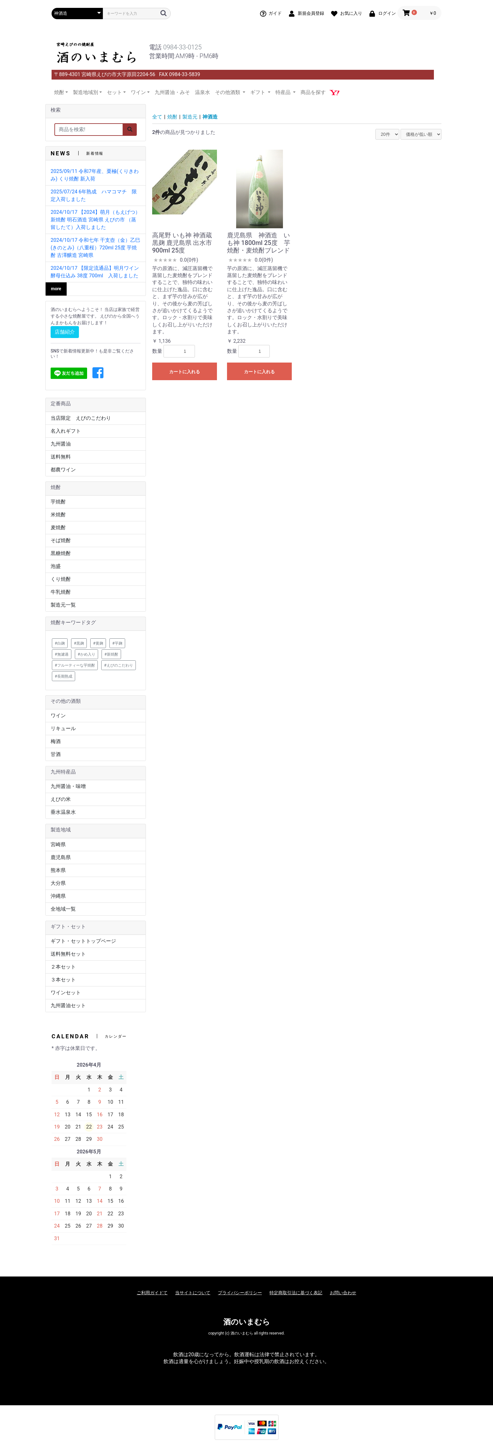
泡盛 (56, 566)
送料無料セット (68, 954)
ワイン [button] (138, 92)
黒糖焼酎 (61, 553)
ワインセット (66, 993)
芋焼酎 (58, 502)
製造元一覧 (63, 605)
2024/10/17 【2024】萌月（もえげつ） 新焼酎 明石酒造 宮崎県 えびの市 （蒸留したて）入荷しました (95, 219)
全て (157, 117)
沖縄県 (58, 896)
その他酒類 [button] (228, 92)
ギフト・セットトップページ (83, 941)
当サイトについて (192, 1292)
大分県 (58, 883)
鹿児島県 (61, 857)
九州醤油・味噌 (68, 786)
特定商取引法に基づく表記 (295, 1292)
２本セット (63, 967)
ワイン (58, 716)
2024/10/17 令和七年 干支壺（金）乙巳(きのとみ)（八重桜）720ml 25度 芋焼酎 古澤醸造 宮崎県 (95, 247)
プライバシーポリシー (240, 1292)
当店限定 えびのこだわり (81, 418)
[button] (98, 373)
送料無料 (61, 457)
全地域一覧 (63, 909)
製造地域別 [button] (85, 92)
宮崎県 (58, 844)
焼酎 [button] (59, 92)
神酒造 (210, 117)
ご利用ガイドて (152, 1292)
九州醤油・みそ (172, 92)
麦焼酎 (58, 527)
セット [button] (114, 92)
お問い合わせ (343, 1292)
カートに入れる (184, 371)
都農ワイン (63, 470)
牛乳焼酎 (61, 592)
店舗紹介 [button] (65, 332)
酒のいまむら (246, 1322)
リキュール (63, 728)
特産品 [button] (283, 92)
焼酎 (172, 117)
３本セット (63, 980)
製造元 (189, 117)
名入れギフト (66, 431)
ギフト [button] (258, 92)
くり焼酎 (61, 579)
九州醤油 (61, 444)
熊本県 (58, 870)
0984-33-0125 (182, 47)
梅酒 (56, 741)
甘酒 (56, 754)
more (56, 288)
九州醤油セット (68, 1005)
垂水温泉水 (63, 812)
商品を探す (313, 92)
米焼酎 (58, 515)
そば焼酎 (61, 540)
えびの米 (61, 799)
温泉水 (202, 92)
